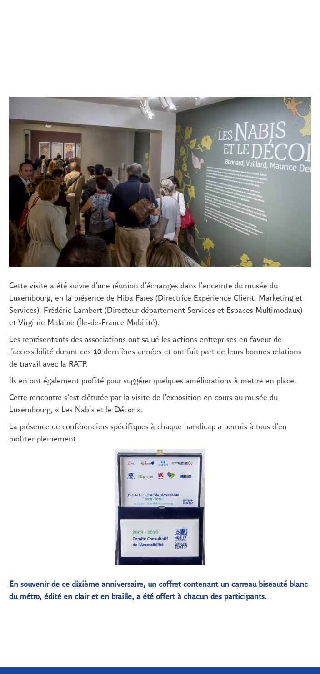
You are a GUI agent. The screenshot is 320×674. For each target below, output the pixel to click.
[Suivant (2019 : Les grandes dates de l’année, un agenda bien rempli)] (307, 45)
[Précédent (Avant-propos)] (12, 45)
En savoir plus (131, 584)
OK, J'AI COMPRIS (132, 615)
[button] (34, 16)
